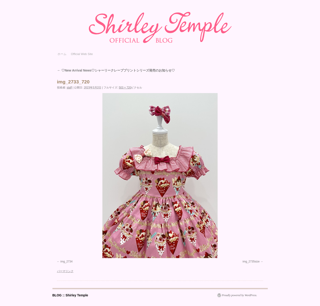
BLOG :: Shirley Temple (70, 295)
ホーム (61, 54)
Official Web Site (82, 54)
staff (69, 87)
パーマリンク (65, 271)
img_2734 (66, 261)
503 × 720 (125, 87)
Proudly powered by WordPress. (239, 295)
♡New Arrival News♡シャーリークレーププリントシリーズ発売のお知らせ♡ (116, 70)
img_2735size (251, 261)
